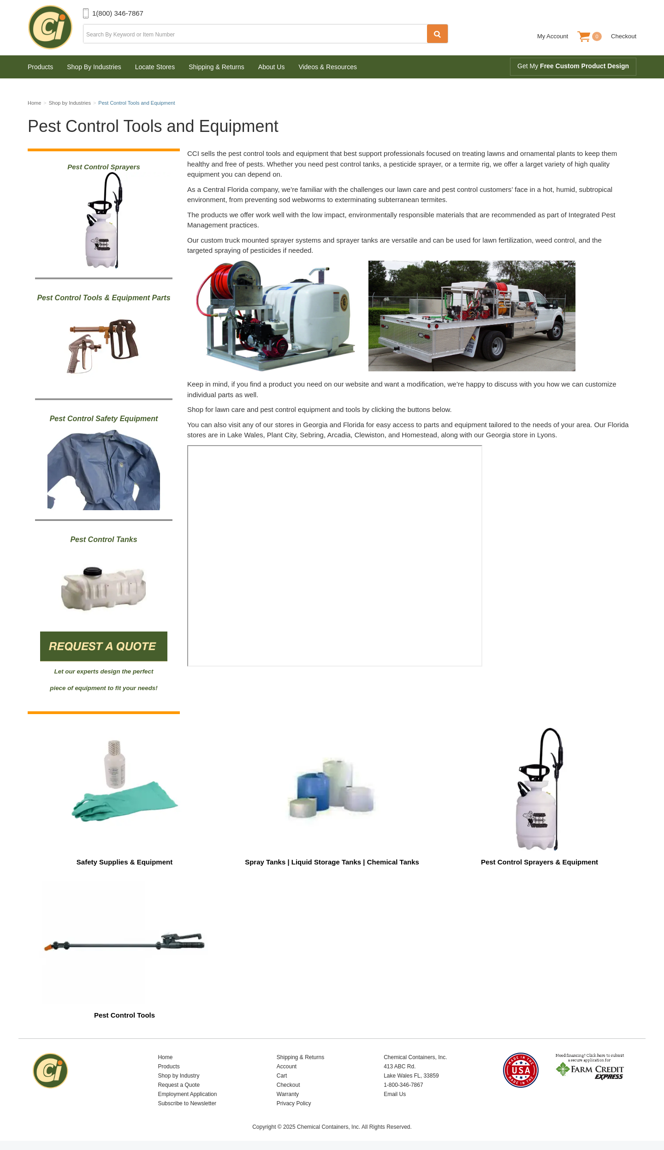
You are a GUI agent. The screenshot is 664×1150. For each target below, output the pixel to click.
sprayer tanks (357, 240)
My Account (552, 36)
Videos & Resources (327, 67)
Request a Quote (179, 1085)
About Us (271, 67)
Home (165, 1057)
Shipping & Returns (216, 67)
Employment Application (187, 1094)
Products (40, 67)
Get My (573, 66)
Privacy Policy (294, 1103)
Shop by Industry (178, 1076)
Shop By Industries (94, 67)
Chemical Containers (55, 28)
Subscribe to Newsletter (187, 1103)
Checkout (623, 36)
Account (286, 1066)
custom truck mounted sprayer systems (262, 240)
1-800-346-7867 (403, 1085)
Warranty (288, 1094)
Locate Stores (155, 67)
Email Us (395, 1094)
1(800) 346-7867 (117, 13)
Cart (282, 1076)
